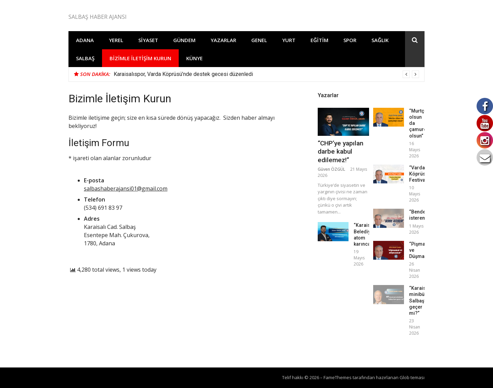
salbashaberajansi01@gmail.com (125, 188)
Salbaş (85, 58)
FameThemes (338, 377)
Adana (85, 40)
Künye (194, 58)
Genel (259, 40)
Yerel (116, 40)
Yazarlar (223, 40)
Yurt (288, 40)
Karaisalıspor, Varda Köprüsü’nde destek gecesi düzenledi (183, 74)
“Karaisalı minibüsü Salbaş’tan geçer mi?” (420, 300)
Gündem (184, 40)
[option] (266, 74)
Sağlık (380, 40)
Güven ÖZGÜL (331, 169)
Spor (349, 40)
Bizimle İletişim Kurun (140, 58)
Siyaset (148, 40)
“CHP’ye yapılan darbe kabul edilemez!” (340, 151)
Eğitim (319, 40)
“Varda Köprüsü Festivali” (419, 174)
